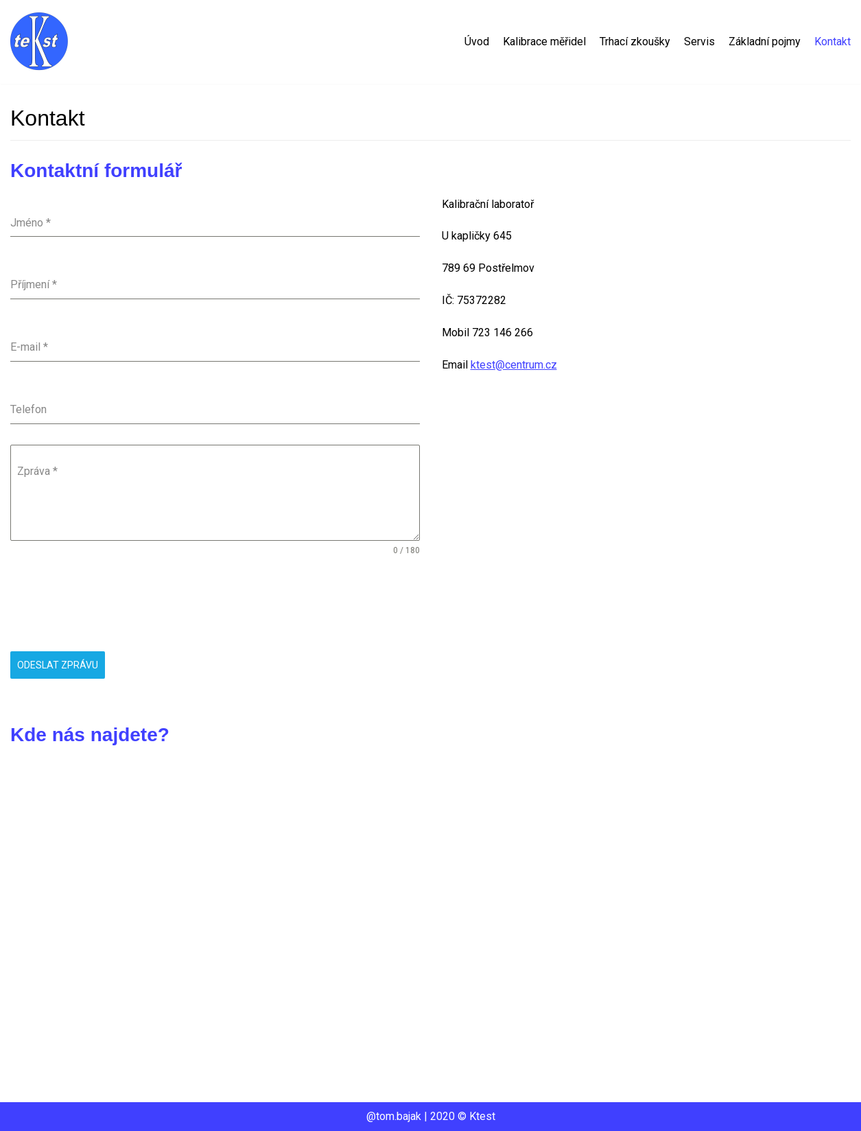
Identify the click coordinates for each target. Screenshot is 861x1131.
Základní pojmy (765, 41)
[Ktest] (40, 41)
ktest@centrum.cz (514, 364)
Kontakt (832, 41)
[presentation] (114, 604)
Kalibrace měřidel (544, 41)
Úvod (476, 41)
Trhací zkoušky (635, 41)
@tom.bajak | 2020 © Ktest (430, 1116)
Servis (699, 41)
